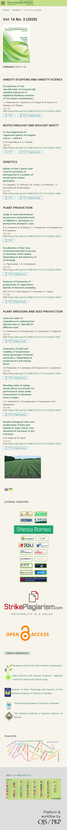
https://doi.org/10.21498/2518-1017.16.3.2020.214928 (34, 269)
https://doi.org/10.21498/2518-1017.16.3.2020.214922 (34, 443)
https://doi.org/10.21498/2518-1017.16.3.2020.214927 (34, 236)
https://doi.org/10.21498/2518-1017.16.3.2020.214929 (34, 297)
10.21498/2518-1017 (21, 775)
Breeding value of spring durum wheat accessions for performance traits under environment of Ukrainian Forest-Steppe (18, 391)
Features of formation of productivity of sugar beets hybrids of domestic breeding (19, 284)
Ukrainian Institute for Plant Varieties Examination (37, 665)
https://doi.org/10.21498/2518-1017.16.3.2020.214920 (34, 111)
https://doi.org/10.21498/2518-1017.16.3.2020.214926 (34, 193)
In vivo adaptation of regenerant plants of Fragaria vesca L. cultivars (19, 135)
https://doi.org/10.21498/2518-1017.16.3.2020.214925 (34, 147)
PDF (10, 115)
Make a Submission (17, 653)
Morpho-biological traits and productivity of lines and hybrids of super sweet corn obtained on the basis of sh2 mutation (18, 427)
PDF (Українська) (31, 115)
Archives (17, 10)
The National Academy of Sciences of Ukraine (36, 703)
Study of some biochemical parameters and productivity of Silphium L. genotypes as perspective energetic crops (19, 219)
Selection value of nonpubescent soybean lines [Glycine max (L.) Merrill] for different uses (18, 323)
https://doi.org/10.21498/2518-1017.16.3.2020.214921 (34, 336)
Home (6, 10)
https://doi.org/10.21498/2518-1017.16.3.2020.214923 (34, 373)
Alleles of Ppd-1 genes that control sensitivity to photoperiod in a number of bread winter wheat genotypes (18, 174)
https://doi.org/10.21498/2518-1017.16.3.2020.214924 (34, 410)
